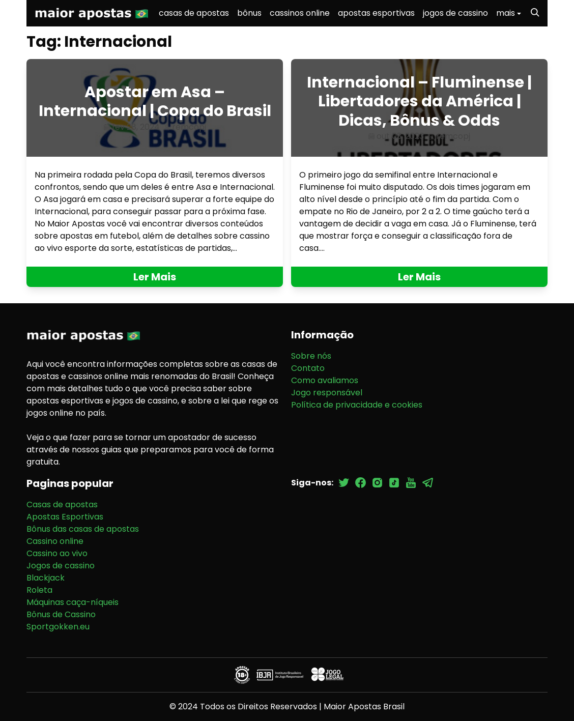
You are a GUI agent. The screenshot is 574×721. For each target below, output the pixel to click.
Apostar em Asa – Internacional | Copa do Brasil (155, 101)
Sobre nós (311, 356)
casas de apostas (194, 13)
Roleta (39, 590)
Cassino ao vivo (57, 553)
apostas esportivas (376, 13)
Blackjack (45, 578)
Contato (308, 368)
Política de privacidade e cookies (356, 405)
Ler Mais (154, 277)
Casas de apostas (62, 504)
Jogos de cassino (60, 565)
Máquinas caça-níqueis (72, 602)
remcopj (189, 127)
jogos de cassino (455, 13)
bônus (249, 13)
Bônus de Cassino (61, 614)
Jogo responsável (326, 392)
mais (505, 13)
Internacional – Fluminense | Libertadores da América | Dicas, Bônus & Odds (419, 101)
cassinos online (300, 13)
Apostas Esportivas (64, 517)
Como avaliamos (324, 380)
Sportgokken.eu (58, 626)
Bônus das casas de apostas (82, 529)
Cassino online (54, 541)
